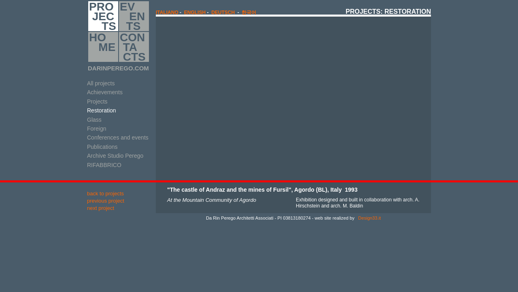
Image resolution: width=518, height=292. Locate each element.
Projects (97, 101)
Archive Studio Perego (115, 155)
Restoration (101, 110)
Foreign (96, 128)
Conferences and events (118, 137)
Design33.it (369, 218)
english (195, 12)
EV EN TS (132, 16)
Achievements (105, 92)
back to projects (105, 193)
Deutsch (223, 12)
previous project (105, 201)
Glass (94, 119)
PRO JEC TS (102, 16)
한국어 (249, 12)
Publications (102, 147)
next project (100, 208)
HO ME (102, 47)
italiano (167, 12)
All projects (101, 83)
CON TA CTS (133, 47)
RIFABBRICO (104, 165)
